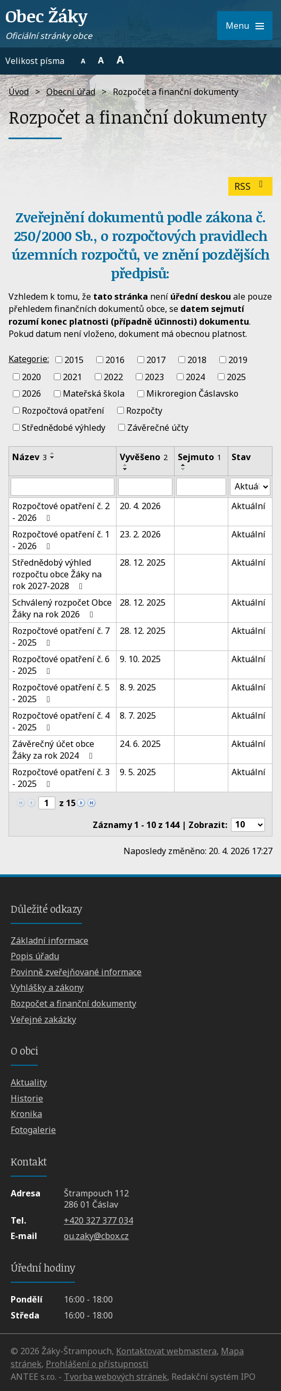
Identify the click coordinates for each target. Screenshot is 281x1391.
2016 (115, 360)
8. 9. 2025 (138, 687)
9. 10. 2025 (140, 659)
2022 (113, 376)
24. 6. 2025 (140, 744)
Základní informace (49, 940)
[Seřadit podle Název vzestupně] (53, 453)
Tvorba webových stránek (115, 1376)
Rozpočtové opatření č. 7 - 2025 (61, 636)
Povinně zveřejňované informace (76, 972)
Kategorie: (29, 359)
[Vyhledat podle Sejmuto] (201, 487)
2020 (31, 376)
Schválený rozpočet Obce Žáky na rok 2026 (62, 608)
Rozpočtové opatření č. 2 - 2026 (61, 512)
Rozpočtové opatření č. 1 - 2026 (61, 540)
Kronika (26, 1114)
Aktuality (29, 1082)
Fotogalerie (33, 1130)
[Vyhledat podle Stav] (250, 487)
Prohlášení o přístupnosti (97, 1364)
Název (29, 457)
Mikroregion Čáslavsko (192, 393)
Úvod (19, 92)
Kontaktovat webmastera (166, 1351)
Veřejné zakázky (43, 1019)
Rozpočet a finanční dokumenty (73, 1003)
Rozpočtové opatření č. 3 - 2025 (61, 778)
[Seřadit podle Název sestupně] (53, 457)
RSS (250, 186)
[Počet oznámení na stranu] (248, 825)
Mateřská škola (94, 393)
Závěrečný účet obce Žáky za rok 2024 (54, 749)
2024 (195, 376)
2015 (74, 360)
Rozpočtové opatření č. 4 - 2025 (61, 721)
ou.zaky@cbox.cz (96, 1236)
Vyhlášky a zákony (47, 987)
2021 (72, 376)
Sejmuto (199, 457)
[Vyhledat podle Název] (62, 487)
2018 (196, 360)
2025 (236, 376)
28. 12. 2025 (143, 562)
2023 (154, 376)
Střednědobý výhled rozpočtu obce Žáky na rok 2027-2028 (57, 574)
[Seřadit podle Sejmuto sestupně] (183, 469)
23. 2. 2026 (140, 534)
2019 (237, 360)
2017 (156, 360)
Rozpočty (144, 410)
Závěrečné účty (157, 427)
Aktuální (249, 506)
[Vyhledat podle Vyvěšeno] (145, 487)
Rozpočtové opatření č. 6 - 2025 (61, 665)
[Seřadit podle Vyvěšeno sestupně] (125, 469)
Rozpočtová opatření (63, 410)
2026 (31, 393)
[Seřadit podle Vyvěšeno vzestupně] (125, 465)
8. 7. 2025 (138, 715)
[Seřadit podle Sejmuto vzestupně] (183, 465)
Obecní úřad (70, 92)
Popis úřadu (35, 956)
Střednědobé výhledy (63, 427)
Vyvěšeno (144, 457)
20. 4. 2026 (140, 506)
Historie (27, 1098)
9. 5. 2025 (138, 772)
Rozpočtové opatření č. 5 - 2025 (61, 693)
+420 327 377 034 (98, 1220)
